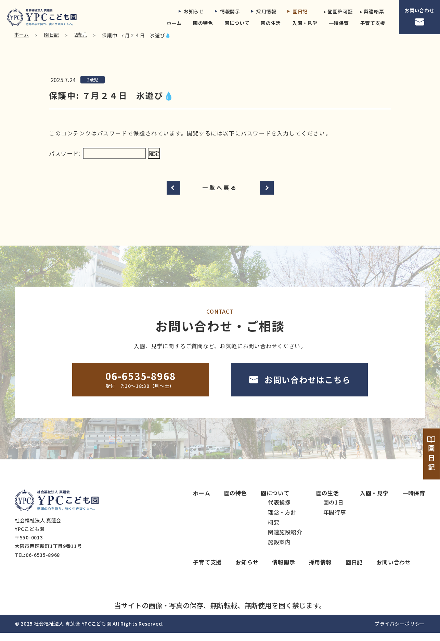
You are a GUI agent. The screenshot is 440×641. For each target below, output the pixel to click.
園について (237, 23)
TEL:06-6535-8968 (37, 563)
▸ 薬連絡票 (372, 11)
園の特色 (203, 23)
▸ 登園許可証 (336, 11)
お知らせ (191, 11)
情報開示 (227, 11)
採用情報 (263, 11)
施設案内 (279, 550)
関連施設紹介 (285, 540)
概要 (274, 530)
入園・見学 (305, 23)
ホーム (174, 23)
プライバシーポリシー (400, 631)
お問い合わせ (419, 17)
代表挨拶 (279, 511)
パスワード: (97, 162)
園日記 (297, 11)
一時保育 (339, 23)
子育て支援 (373, 23)
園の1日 (333, 511)
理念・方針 (282, 520)
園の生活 (271, 23)
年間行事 (334, 520)
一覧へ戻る (220, 196)
